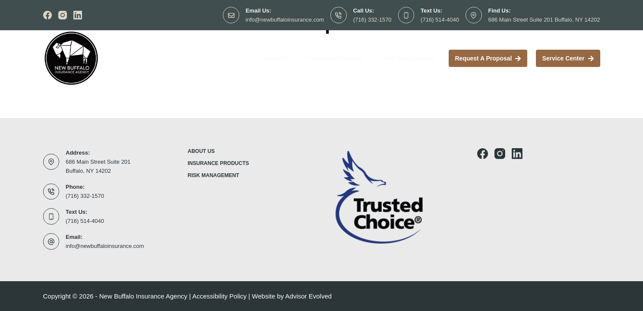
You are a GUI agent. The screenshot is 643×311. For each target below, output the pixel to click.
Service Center (568, 58)
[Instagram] (62, 15)
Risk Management (409, 58)
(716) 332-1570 (372, 19)
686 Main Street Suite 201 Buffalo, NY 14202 (544, 19)
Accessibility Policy (219, 296)
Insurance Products (342, 58)
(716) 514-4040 (440, 19)
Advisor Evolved (308, 296)
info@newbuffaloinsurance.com (285, 19)
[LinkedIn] (77, 15)
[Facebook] (47, 15)
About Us (281, 58)
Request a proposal (488, 58)
